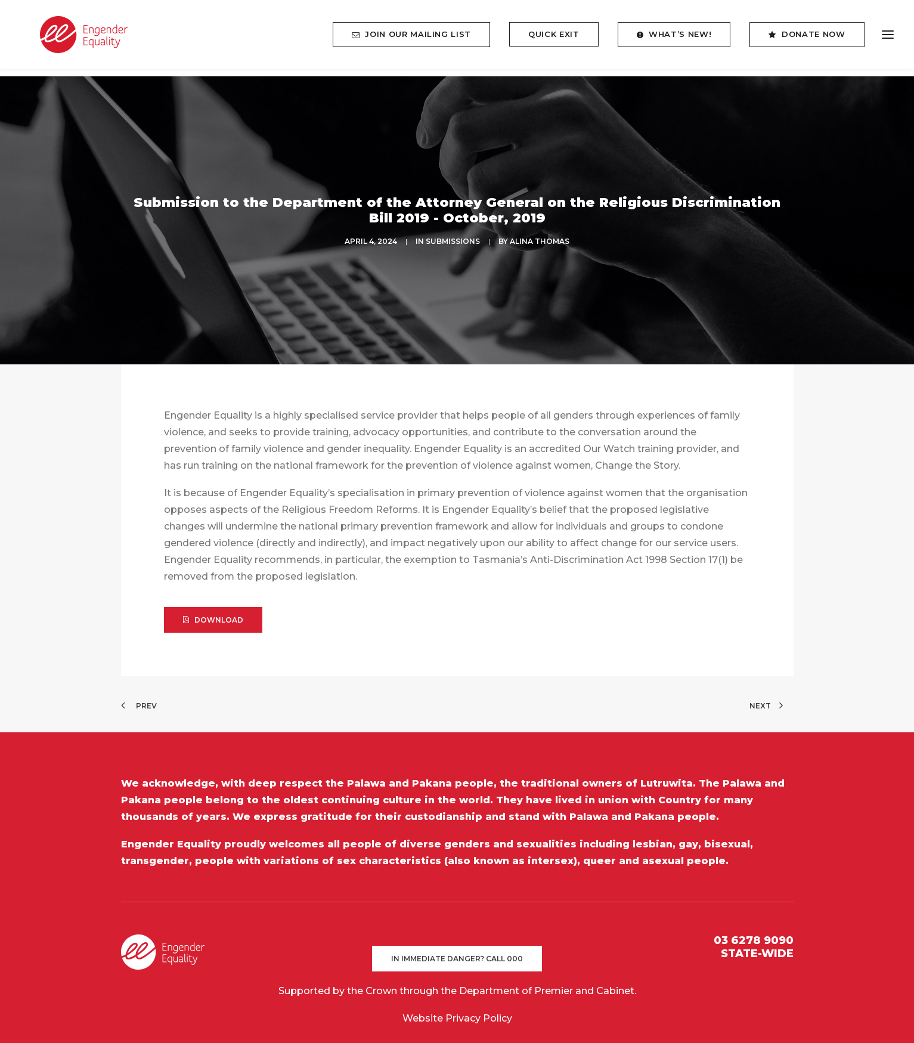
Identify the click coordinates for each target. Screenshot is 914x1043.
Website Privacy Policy (457, 1010)
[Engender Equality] (74, 38)
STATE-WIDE (757, 945)
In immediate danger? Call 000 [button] (457, 950)
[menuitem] (415, 38)
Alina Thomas (539, 237)
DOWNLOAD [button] (213, 612)
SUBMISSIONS (453, 237)
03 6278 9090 (754, 932)
